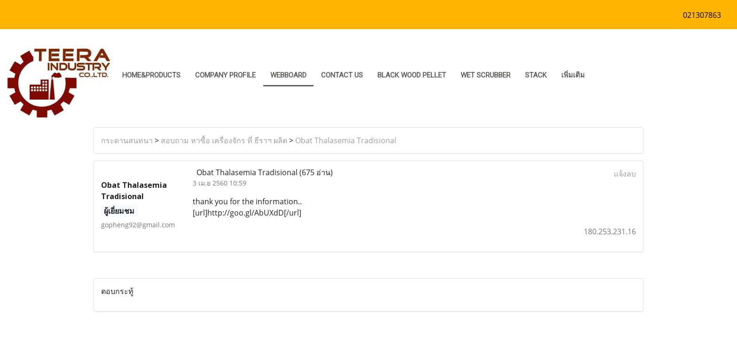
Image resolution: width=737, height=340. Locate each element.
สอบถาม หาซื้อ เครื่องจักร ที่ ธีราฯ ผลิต (224, 140)
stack (536, 75)
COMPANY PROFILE (225, 75)
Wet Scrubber (485, 75)
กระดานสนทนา (127, 140)
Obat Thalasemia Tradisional (345, 140)
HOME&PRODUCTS (151, 75)
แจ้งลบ (625, 174)
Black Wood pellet (411, 75)
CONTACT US (342, 75)
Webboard (288, 75)
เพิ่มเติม (573, 75)
